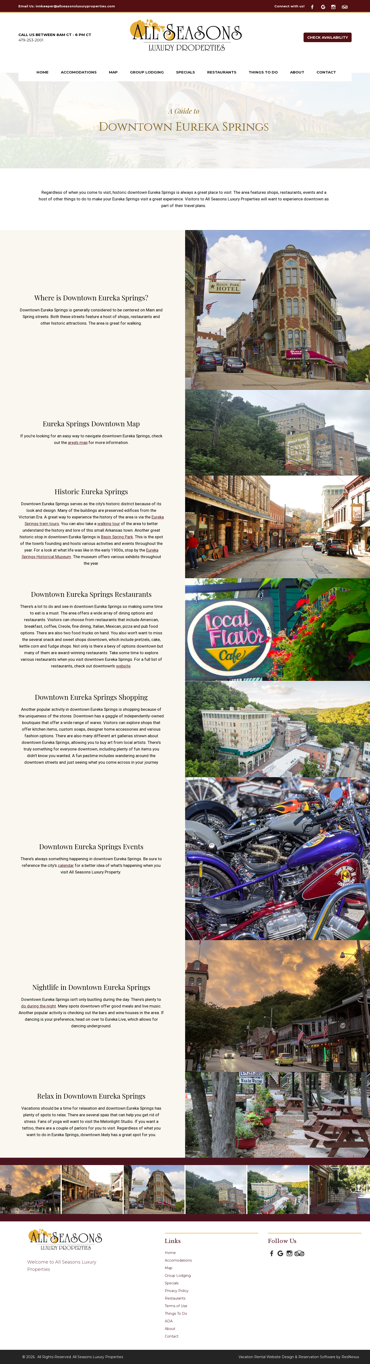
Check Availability (327, 37)
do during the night (38, 1006)
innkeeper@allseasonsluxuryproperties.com (75, 6)
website (123, 666)
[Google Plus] (325, 6)
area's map (78, 442)
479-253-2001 (30, 40)
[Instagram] (336, 6)
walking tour (108, 523)
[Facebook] (315, 6)
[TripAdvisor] (347, 6)
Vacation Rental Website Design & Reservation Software (287, 1357)
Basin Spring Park (117, 536)
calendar (66, 865)
